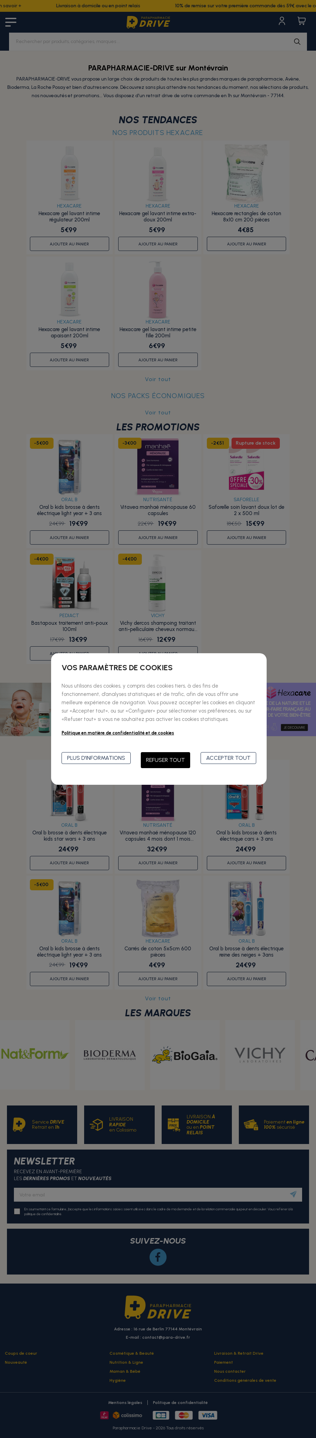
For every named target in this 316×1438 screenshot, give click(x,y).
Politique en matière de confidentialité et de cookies (118, 732)
